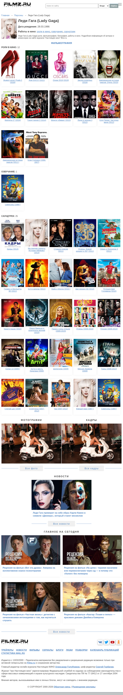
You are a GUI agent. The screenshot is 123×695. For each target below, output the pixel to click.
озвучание (57, 31)
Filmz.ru (31, 663)
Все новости (61, 523)
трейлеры (7, 650)
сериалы (47, 650)
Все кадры (92, 468)
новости (21, 650)
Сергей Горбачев (105, 667)
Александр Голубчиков (67, 667)
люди (69, 650)
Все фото (31, 468)
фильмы (34, 650)
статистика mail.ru (13, 653)
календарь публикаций (104, 650)
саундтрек (69, 31)
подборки (81, 650)
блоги (59, 650)
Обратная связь (62, 687)
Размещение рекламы (84, 687)
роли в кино (43, 31)
